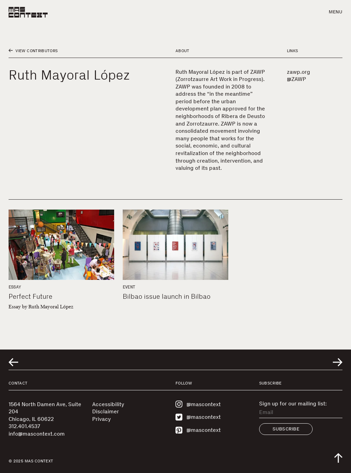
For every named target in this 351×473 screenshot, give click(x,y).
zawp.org (298, 72)
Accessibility (108, 404)
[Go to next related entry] (337, 362)
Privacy (101, 419)
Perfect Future (30, 296)
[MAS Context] (28, 12)
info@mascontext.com (37, 433)
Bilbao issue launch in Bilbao (166, 296)
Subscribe (286, 429)
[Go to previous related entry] (13, 362)
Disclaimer (105, 411)
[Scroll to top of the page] (338, 458)
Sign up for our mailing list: (293, 404)
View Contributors (33, 50)
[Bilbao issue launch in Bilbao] (175, 245)
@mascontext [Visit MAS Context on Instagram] (198, 404)
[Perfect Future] (61, 245)
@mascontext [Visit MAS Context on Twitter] (198, 417)
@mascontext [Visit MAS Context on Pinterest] (198, 430)
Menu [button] (335, 12)
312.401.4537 (24, 426)
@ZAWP (296, 79)
